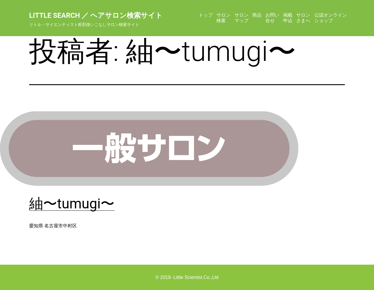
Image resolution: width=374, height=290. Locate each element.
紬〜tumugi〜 (71, 203)
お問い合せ (272, 17)
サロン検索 (223, 17)
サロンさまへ (303, 17)
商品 (257, 15)
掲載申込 (287, 17)
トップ (206, 15)
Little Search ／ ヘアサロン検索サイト (96, 15)
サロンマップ (241, 17)
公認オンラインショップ (330, 17)
